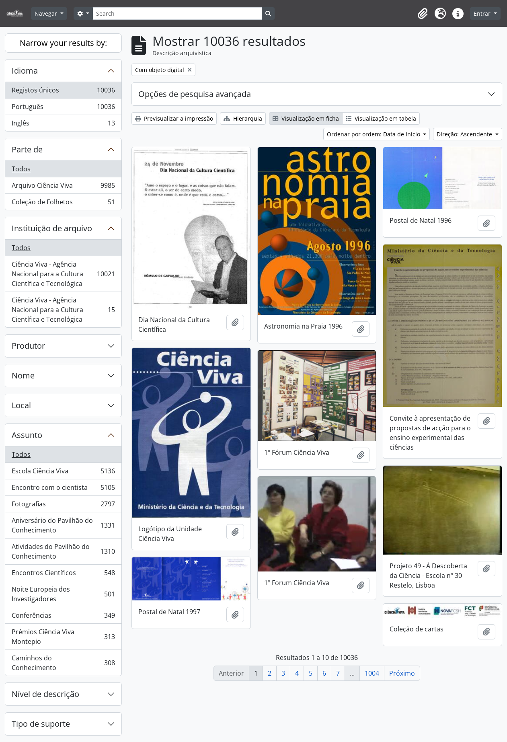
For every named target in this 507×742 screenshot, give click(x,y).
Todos (21, 168)
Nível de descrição (45, 694)
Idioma (25, 70)
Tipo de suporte (41, 723)
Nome (23, 375)
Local (21, 405)
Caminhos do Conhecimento (63, 663)
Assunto (27, 435)
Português (63, 108)
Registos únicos (63, 92)
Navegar (47, 13)
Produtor (28, 345)
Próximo (402, 673)
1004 (372, 673)
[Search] (177, 13)
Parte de (27, 149)
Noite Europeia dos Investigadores (63, 594)
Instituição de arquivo (52, 228)
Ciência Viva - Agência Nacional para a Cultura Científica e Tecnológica (63, 274)
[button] (422, 14)
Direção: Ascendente (465, 134)
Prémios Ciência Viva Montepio (63, 636)
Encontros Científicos (63, 574)
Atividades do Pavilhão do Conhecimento (63, 551)
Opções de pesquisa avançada (194, 93)
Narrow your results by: (63, 42)
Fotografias (63, 505)
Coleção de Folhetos (63, 203)
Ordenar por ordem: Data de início (374, 134)
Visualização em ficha (306, 118)
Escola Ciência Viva (63, 472)
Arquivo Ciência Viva (63, 187)
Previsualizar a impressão (174, 118)
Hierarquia (243, 118)
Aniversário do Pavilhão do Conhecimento (63, 525)
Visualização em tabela (381, 118)
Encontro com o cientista (63, 489)
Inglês (63, 124)
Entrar (483, 13)
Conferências (63, 617)
